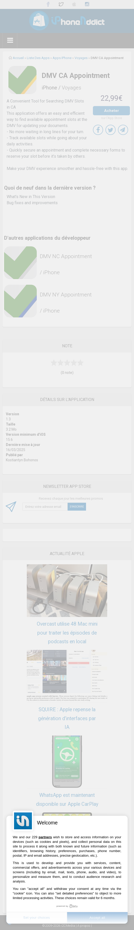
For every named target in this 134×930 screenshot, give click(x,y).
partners (45, 837)
